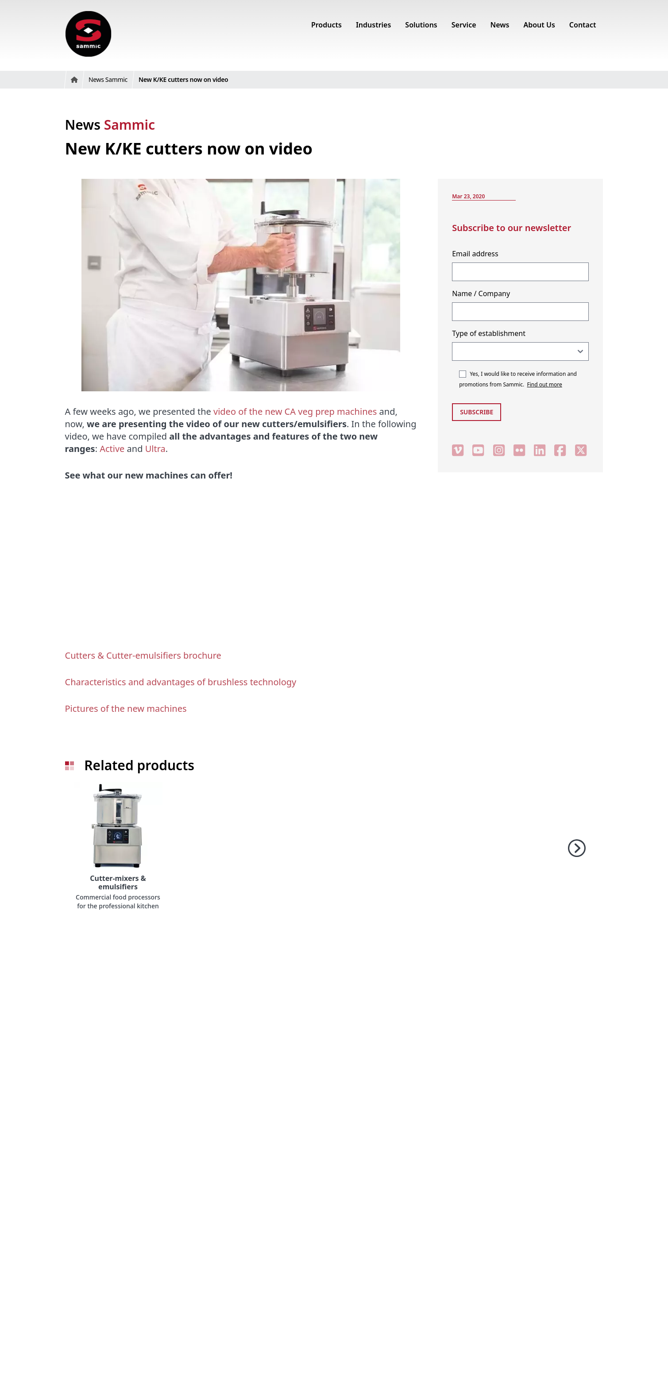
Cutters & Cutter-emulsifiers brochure (143, 655)
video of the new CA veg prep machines (295, 411)
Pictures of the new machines (126, 708)
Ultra (155, 449)
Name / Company (481, 293)
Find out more (544, 384)
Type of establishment (488, 333)
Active (112, 449)
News (110, 125)
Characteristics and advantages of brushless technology (181, 682)
